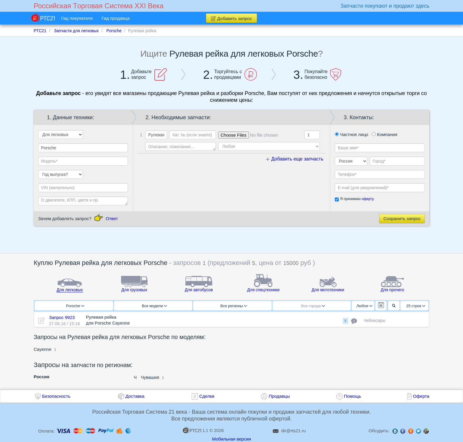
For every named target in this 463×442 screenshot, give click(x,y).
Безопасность (56, 396)
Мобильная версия (231, 438)
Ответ (112, 218)
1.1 (195, 430)
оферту (367, 199)
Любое (364, 306)
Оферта (421, 396)
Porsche (75, 306)
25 (415, 306)
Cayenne (42, 349)
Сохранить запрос (401, 218)
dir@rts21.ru (293, 430)
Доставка (134, 396)
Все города (313, 306)
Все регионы (233, 306)
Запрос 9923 (62, 317)
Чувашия (150, 377)
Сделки (206, 396)
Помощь (352, 396)
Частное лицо (351, 134)
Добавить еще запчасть (294, 158)
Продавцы (279, 396)
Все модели (154, 306)
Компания (384, 134)
